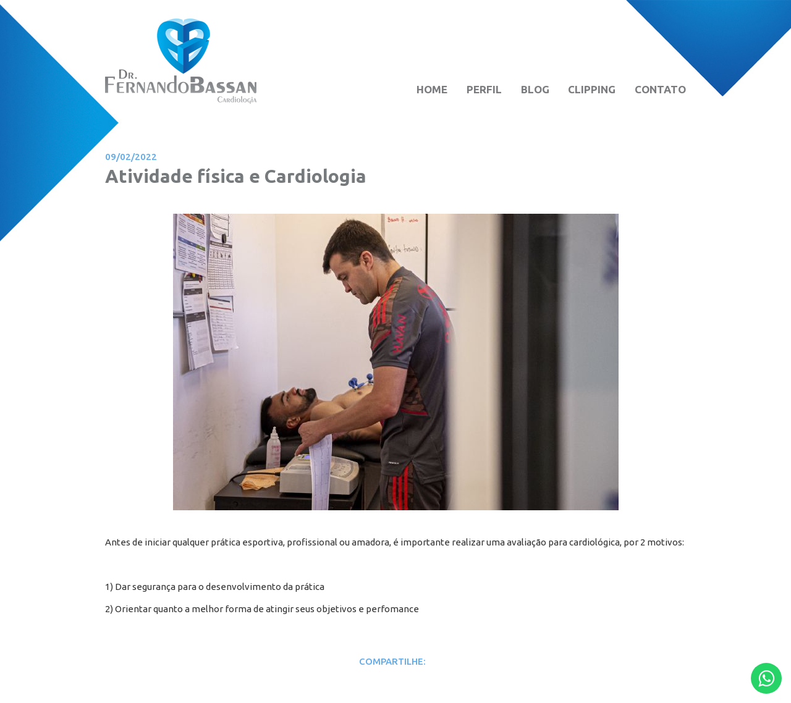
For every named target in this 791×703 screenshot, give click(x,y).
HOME (432, 89)
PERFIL (484, 89)
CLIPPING (591, 89)
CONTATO (660, 89)
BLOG (535, 89)
